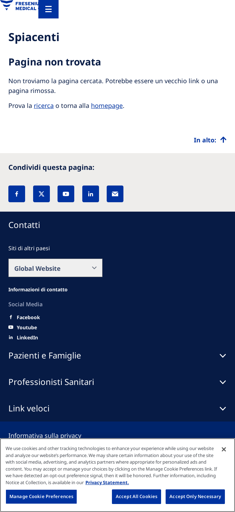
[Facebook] (16, 194)
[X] (41, 194)
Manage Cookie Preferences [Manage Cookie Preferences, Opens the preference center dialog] (41, 496)
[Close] (224, 449)
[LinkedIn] (90, 194)
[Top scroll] (210, 140)
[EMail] (115, 194)
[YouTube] (66, 194)
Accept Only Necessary (195, 496)
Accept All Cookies (136, 496)
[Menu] (48, 9)
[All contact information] (38, 289)
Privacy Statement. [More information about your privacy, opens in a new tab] (107, 482)
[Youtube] (27, 327)
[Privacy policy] (53, 435)
